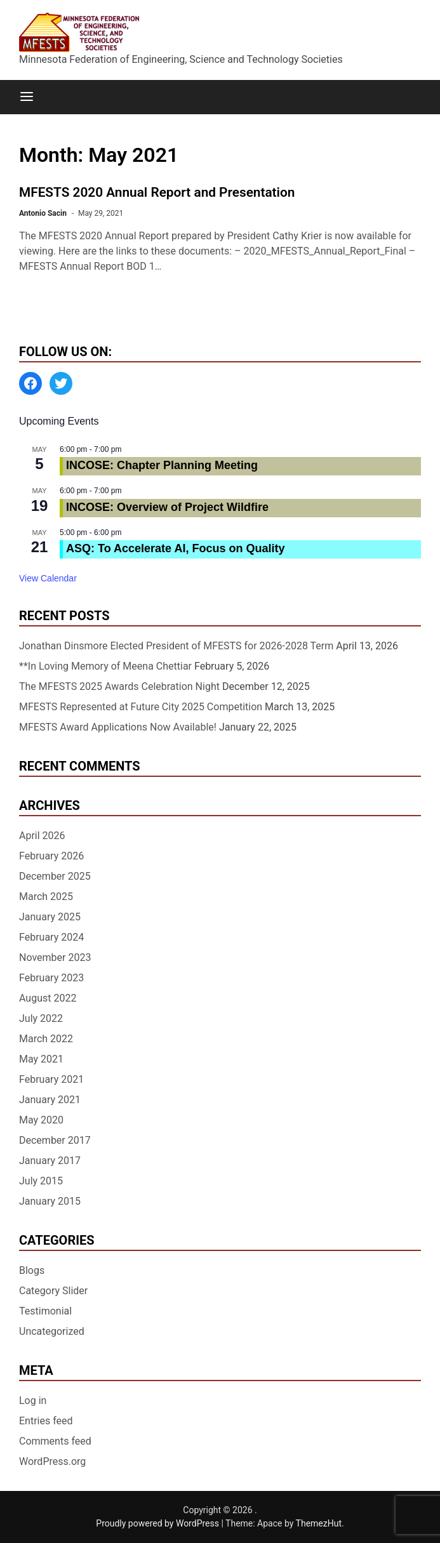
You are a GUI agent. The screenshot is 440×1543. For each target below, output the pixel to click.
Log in (32, 1400)
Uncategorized (51, 1331)
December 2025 (55, 876)
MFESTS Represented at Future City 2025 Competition (140, 707)
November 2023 (55, 957)
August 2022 (47, 998)
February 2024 (51, 937)
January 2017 (50, 1161)
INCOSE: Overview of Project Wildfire (167, 507)
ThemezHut (319, 1523)
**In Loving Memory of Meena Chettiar (105, 666)
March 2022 (46, 1039)
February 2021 (51, 1079)
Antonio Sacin (43, 213)
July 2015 (41, 1181)
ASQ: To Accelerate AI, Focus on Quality (175, 548)
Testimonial (45, 1311)
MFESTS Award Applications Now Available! (118, 727)
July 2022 (41, 1018)
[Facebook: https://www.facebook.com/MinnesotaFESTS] (30, 383)
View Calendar (48, 578)
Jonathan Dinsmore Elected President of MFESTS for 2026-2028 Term (176, 646)
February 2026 (51, 856)
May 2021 (41, 1059)
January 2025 (50, 917)
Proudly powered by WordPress (158, 1523)
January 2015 (50, 1201)
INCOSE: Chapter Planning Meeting (162, 465)
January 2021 (50, 1100)
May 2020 (41, 1120)
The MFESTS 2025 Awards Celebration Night (119, 686)
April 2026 (42, 836)
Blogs (31, 1270)
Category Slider (53, 1291)
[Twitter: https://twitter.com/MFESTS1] (61, 383)
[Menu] (27, 97)
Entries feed (46, 1421)
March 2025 (46, 897)
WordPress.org (52, 1461)
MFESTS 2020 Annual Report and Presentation (157, 192)
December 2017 (55, 1140)
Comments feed (55, 1441)
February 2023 (51, 978)
